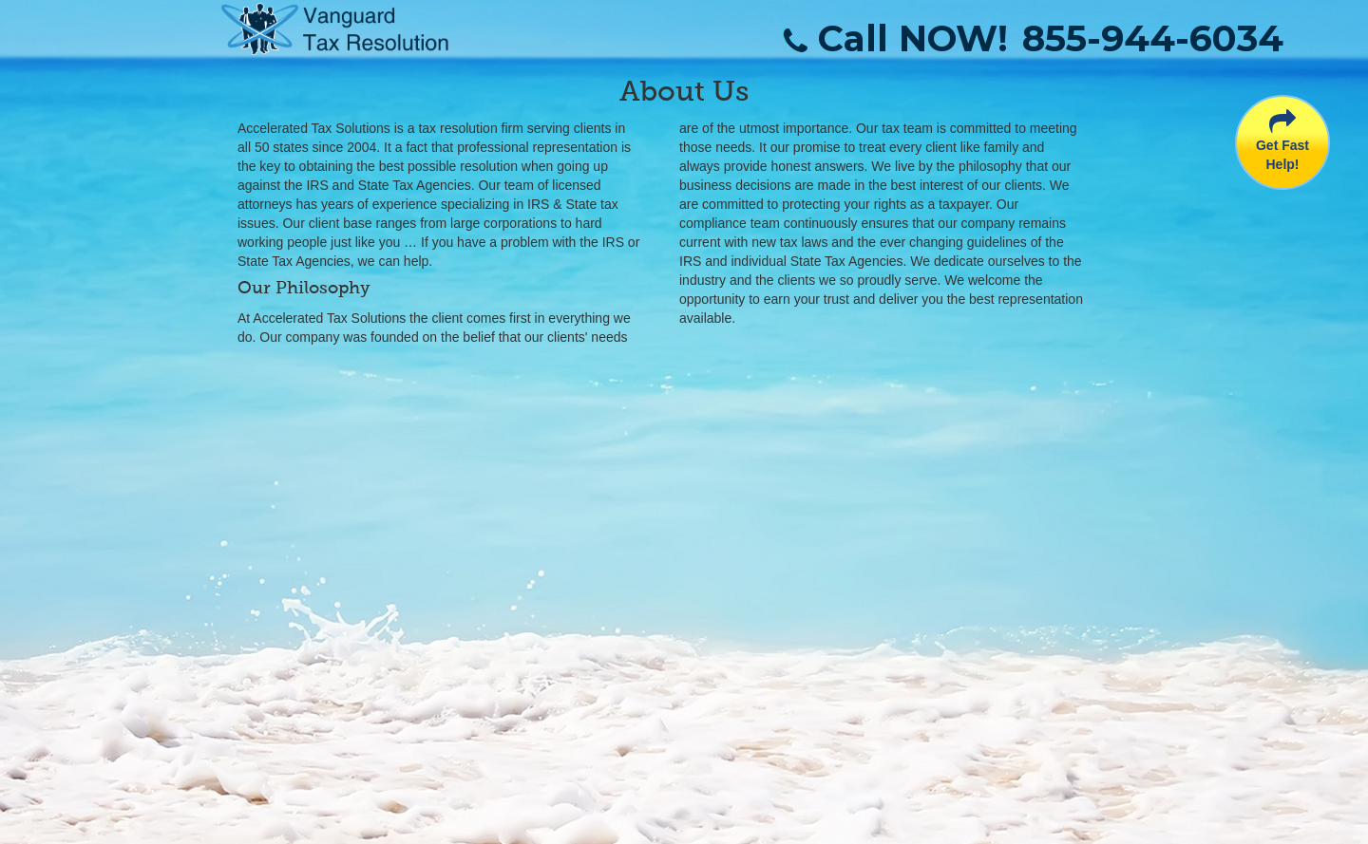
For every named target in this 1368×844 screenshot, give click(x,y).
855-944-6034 (1152, 38)
